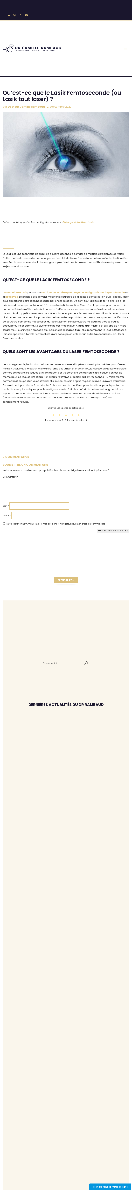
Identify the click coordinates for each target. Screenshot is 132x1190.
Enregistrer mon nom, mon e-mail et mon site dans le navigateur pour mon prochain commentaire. (56, 523)
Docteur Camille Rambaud (26, 107)
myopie (79, 292)
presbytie (11, 296)
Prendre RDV (65, 580)
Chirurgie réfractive (74, 222)
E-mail (7, 515)
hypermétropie (115, 292)
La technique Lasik (15, 292)
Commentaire (10, 476)
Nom (6, 506)
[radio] (53, 415)
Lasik (91, 222)
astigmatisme (94, 292)
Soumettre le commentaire (113, 530)
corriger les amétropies (57, 292)
